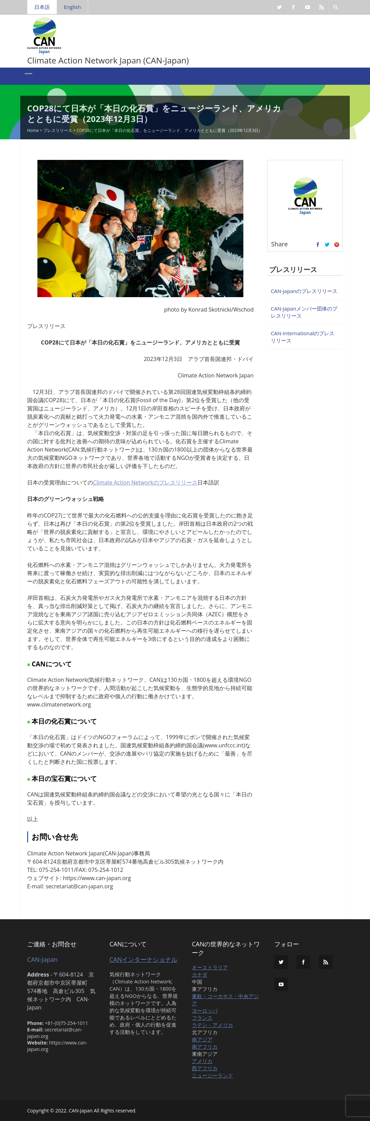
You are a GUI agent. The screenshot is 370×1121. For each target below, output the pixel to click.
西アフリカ (205, 1068)
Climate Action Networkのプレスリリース (145, 482)
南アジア (202, 1039)
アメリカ (202, 1061)
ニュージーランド (212, 1075)
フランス (202, 1017)
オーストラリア (210, 967)
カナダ (199, 974)
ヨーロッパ (205, 1010)
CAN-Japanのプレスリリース (304, 291)
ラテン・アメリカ (212, 1024)
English (72, 6)
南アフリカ (205, 1046)
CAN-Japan (42, 959)
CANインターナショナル (143, 959)
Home (33, 131)
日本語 (42, 6)
